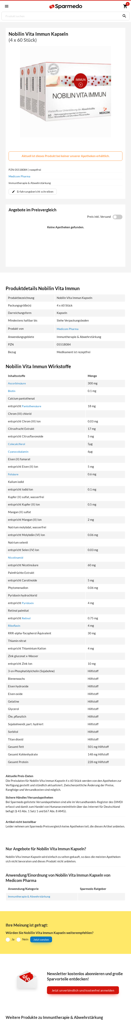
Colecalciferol (17, 444)
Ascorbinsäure (17, 383)
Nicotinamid (16, 557)
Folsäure (13, 474)
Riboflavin (14, 625)
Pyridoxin (28, 603)
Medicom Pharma (19, 176)
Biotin (12, 391)
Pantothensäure (32, 406)
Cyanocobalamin (18, 451)
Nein (25, 939)
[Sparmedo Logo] (66, 7)
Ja (13, 939)
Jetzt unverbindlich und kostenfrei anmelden (83, 990)
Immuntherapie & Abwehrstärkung (30, 896)
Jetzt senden (41, 939)
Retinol (26, 618)
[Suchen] (123, 16)
